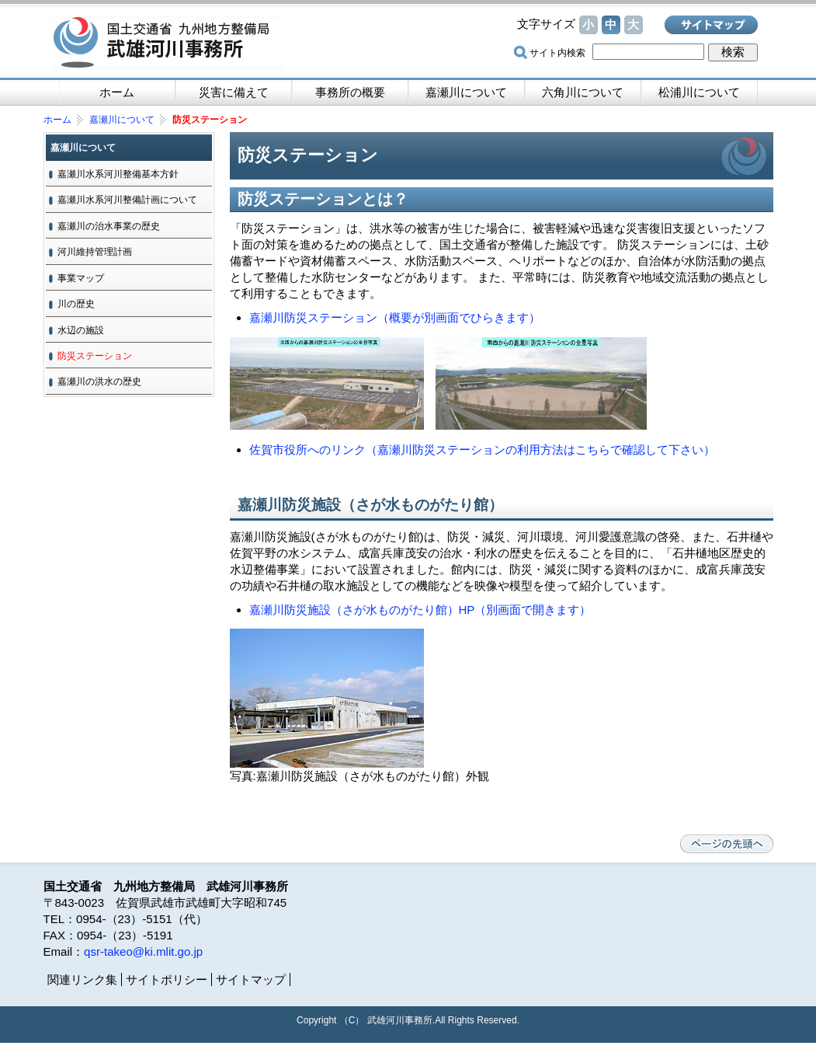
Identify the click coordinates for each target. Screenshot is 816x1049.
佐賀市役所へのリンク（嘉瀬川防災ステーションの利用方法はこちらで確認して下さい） (482, 449)
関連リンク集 (82, 979)
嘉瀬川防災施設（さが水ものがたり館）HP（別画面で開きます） (420, 609)
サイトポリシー (166, 979)
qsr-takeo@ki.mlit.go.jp (143, 951)
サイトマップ (711, 25)
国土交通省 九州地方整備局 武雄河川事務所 (167, 43)
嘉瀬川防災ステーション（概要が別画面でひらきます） (394, 317)
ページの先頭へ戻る (726, 844)
